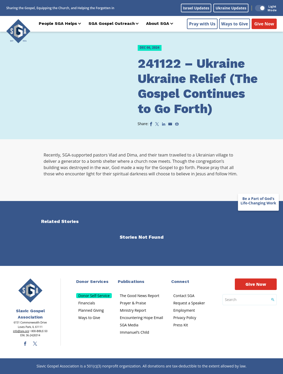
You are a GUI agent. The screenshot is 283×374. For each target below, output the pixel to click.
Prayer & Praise (133, 302)
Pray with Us (202, 24)
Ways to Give (234, 24)
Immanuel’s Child (134, 332)
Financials (86, 302)
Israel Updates (196, 7)
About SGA (157, 23)
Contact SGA (184, 295)
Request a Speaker (189, 302)
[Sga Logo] (18, 31)
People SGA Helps (58, 23)
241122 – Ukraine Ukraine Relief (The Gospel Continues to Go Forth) (198, 86)
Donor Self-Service (94, 295)
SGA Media (129, 324)
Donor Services (92, 281)
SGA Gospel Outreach (111, 23)
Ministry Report (133, 310)
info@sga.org (21, 331)
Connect (180, 281)
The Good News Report (139, 295)
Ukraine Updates (230, 7)
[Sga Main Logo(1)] (30, 290)
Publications (131, 281)
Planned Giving (91, 310)
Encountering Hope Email (141, 317)
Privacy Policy (184, 317)
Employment (184, 310)
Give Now (264, 24)
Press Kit (180, 324)
